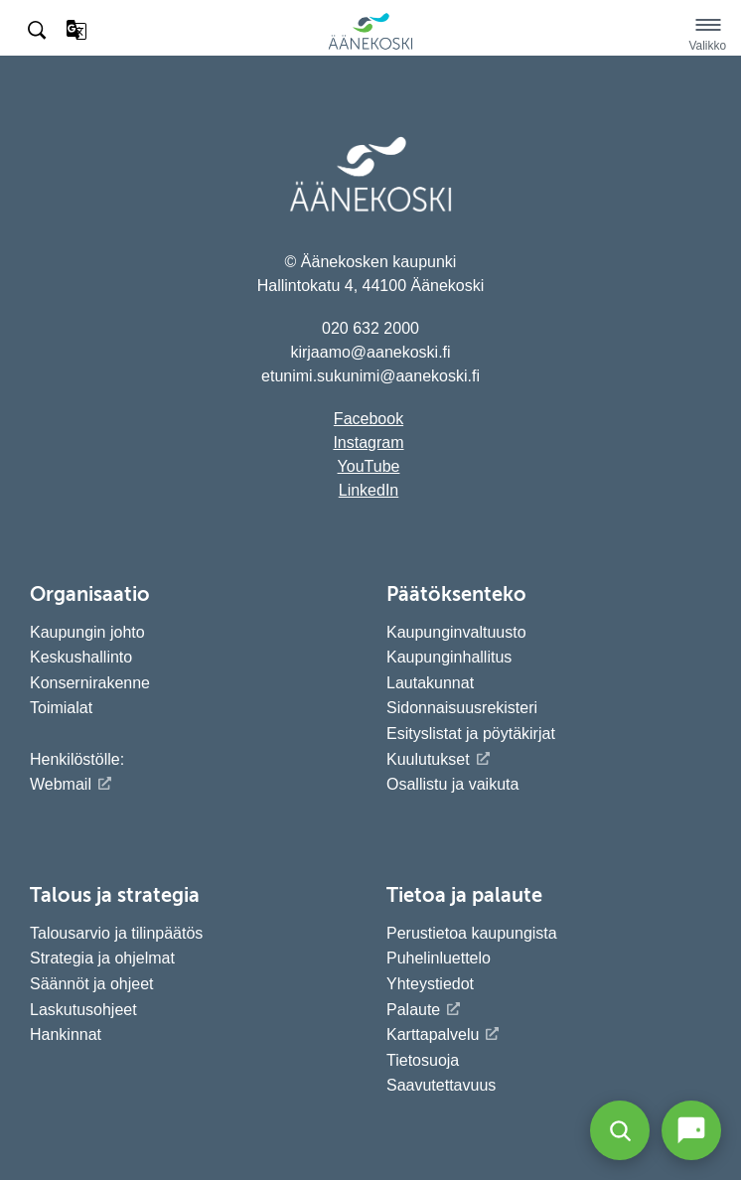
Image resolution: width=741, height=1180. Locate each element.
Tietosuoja (422, 1060)
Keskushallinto (81, 657)
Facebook (368, 418)
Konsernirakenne (90, 682)
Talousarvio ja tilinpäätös (116, 933)
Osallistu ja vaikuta (452, 784)
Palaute (413, 1009)
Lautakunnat (430, 682)
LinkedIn (369, 490)
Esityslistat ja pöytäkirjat (470, 733)
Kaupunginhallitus (449, 657)
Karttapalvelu (432, 1034)
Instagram (368, 442)
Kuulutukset (428, 759)
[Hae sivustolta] (39, 31)
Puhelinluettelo (438, 958)
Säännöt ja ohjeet (92, 983)
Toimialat (61, 707)
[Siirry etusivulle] (370, 46)
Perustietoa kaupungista (471, 933)
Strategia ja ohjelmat (102, 958)
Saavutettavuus (441, 1085)
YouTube (369, 466)
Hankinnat (68, 1034)
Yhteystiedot (430, 983)
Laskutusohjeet (83, 1009)
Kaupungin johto (87, 632)
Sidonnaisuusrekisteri (461, 707)
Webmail (60, 784)
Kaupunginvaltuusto (456, 632)
